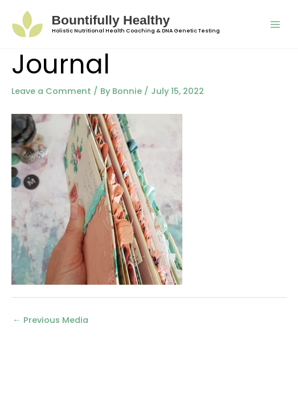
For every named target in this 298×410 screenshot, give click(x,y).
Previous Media (50, 320)
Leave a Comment (51, 91)
